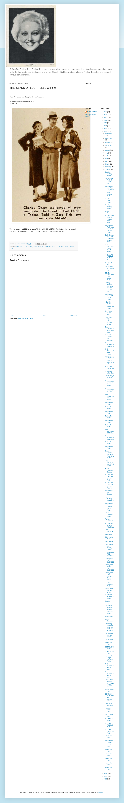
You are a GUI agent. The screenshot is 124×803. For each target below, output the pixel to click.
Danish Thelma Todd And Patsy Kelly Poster (109, 454)
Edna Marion (109, 541)
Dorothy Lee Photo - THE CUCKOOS (109, 567)
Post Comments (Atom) (25, 319)
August (107, 150)
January (108, 169)
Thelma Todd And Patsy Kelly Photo (109, 188)
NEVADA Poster (108, 303)
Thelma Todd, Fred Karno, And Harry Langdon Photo (109, 229)
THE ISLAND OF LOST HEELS (51, 246)
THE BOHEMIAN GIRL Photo (109, 344)
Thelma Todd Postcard (109, 741)
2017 (105, 126)
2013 (105, 776)
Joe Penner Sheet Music (108, 312)
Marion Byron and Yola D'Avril (109, 590)
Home (44, 315)
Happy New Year (108, 643)
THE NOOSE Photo (109, 719)
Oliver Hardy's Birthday (109, 376)
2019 (105, 120)
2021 (105, 114)
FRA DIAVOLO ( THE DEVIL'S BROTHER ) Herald (109, 360)
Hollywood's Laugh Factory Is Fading (109, 658)
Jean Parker (109, 616)
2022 (105, 112)
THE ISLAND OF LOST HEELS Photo (109, 477)
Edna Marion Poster (109, 538)
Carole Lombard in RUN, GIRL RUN (109, 329)
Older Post (73, 315)
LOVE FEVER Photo (109, 307)
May (106, 158)
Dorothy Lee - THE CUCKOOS (109, 554)
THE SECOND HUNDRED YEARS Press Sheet (109, 219)
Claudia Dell (109, 639)
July (106, 153)
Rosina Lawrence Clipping (109, 470)
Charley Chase (37, 246)
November (108, 138)
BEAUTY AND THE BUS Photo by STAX (109, 257)
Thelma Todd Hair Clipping (109, 492)
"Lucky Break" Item (109, 715)
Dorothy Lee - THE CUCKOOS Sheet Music (109, 576)
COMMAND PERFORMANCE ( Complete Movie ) (109, 697)
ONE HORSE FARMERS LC (109, 268)
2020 (105, 117)
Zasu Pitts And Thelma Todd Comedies (109, 337)
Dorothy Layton (108, 602)
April (106, 161)
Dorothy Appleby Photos (108, 206)
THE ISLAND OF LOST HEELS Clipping (109, 485)
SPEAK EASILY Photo (108, 200)
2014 (105, 773)
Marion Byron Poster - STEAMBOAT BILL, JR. (109, 683)
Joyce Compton (109, 212)
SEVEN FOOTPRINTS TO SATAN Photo (109, 248)
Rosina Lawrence (109, 520)
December (108, 134)
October (108, 143)
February (108, 167)
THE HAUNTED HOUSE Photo (109, 382)
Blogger (100, 792)
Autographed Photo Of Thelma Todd (109, 180)
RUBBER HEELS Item (108, 709)
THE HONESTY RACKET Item (109, 666)
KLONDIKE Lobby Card (109, 367)
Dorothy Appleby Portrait (108, 173)
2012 (105, 779)
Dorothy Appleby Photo (108, 194)
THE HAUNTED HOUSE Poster (109, 397)
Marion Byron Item (109, 690)
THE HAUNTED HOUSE (109, 390)
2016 (105, 128)
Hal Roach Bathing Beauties (108, 607)
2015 (105, 131)
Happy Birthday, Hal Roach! (109, 498)
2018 (105, 123)
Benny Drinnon (92, 111)
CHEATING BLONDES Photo (109, 596)
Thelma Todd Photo (109, 403)
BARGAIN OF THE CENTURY (23, 246)
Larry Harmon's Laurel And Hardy (109, 463)
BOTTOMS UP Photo (109, 648)
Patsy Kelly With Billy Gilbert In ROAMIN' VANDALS (109, 627)
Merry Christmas (109, 620)
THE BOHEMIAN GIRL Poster (109, 351)
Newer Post (14, 315)
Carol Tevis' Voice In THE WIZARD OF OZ (108, 321)
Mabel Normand (109, 530)
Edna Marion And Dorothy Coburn (109, 547)
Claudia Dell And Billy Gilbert (109, 635)
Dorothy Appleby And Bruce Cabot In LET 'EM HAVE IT (109, 287)
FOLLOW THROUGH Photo (109, 725)
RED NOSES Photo (109, 612)
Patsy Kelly (108, 534)
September (108, 145)
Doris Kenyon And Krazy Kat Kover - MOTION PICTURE (109, 238)
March (107, 164)
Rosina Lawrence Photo (109, 514)
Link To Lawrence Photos (109, 584)
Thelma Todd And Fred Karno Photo (109, 296)
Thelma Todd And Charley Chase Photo (109, 506)
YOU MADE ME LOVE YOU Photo (109, 525)
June (107, 155)
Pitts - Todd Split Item (109, 704)
